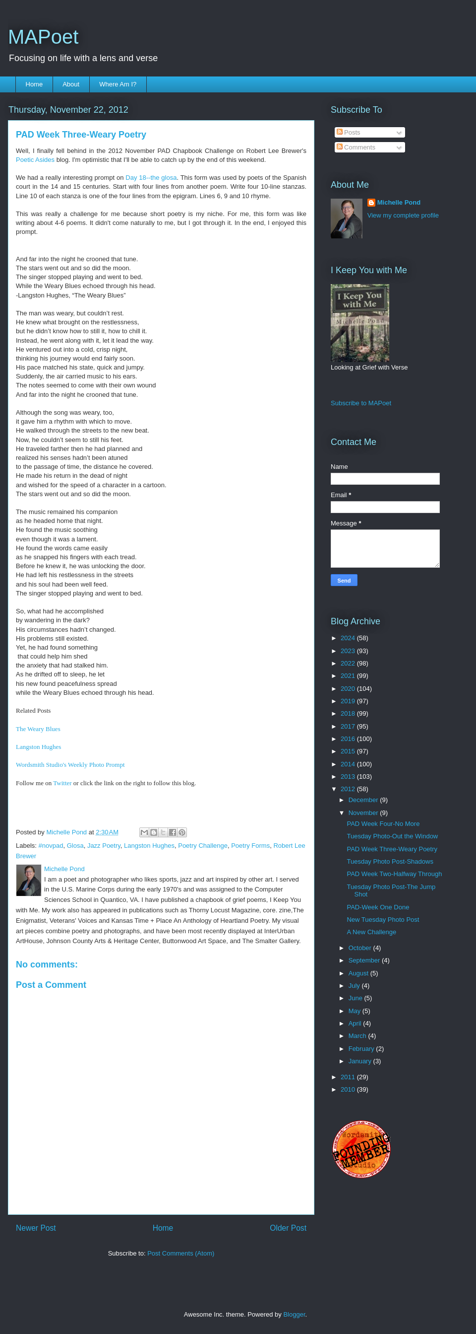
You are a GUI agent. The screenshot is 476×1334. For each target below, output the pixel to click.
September (365, 960)
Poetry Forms (250, 845)
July (355, 985)
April (356, 1023)
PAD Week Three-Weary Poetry (392, 849)
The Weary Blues (38, 729)
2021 (349, 675)
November (364, 812)
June (356, 998)
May (355, 1011)
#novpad (51, 845)
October (361, 948)
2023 (349, 651)
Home (34, 84)
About (70, 84)
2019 (349, 701)
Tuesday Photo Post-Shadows (390, 861)
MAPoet (43, 37)
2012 (349, 789)
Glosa (75, 845)
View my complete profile (403, 215)
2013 (349, 776)
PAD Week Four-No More (383, 823)
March (358, 1035)
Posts (348, 132)
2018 (349, 713)
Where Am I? (117, 84)
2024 (349, 638)
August (359, 973)
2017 (349, 726)
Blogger (294, 1314)
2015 (349, 751)
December (364, 800)
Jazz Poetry (103, 845)
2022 (349, 663)
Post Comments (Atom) (180, 1253)
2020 (349, 688)
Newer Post (36, 1228)
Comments (356, 147)
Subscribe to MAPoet (361, 403)
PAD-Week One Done (378, 907)
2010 (349, 1089)
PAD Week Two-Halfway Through (394, 874)
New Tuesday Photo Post (383, 919)
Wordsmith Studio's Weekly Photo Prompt (70, 764)
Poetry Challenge (203, 845)
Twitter (62, 783)
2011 (349, 1077)
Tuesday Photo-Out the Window (392, 836)
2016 (349, 738)
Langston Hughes (38, 746)
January (361, 1061)
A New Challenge (371, 932)
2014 (349, 764)
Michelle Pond (398, 202)
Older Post (288, 1228)
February (362, 1048)
